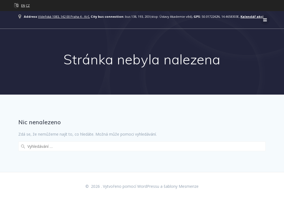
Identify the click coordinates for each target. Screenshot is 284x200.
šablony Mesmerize (181, 186)
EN (23, 5)
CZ (28, 5)
